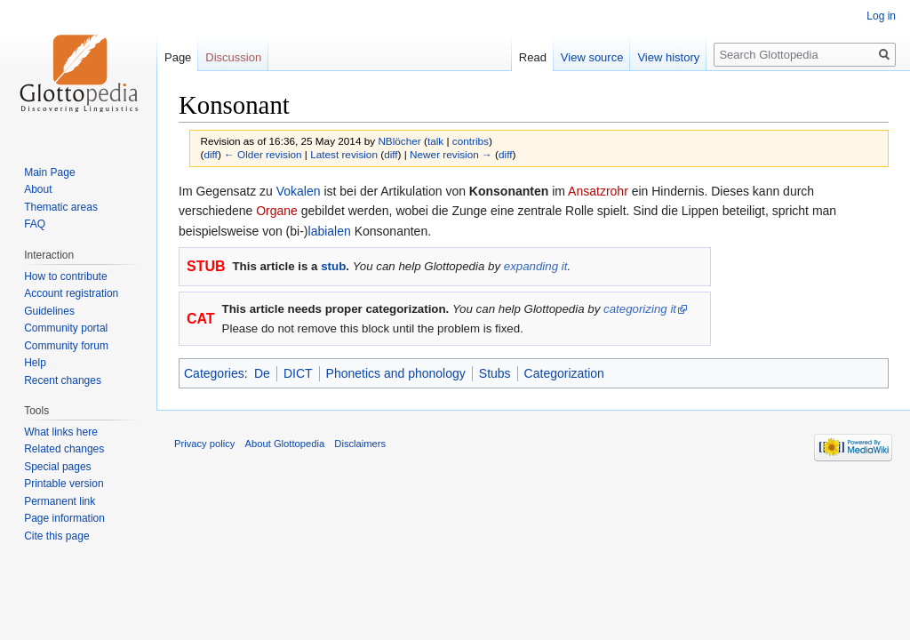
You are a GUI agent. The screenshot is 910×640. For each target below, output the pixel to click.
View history (668, 57)
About (38, 189)
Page (177, 57)
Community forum (66, 346)
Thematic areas (61, 207)
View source (592, 57)
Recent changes (62, 380)
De (262, 373)
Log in (881, 16)
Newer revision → (451, 154)
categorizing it (639, 309)
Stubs (495, 373)
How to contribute (65, 276)
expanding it (536, 266)
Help (35, 362)
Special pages (57, 466)
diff (210, 154)
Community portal (66, 328)
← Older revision (263, 154)
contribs (470, 141)
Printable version (63, 483)
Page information (64, 518)
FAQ (34, 224)
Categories (214, 373)
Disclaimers (360, 443)
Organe (277, 211)
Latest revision (344, 154)
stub (333, 266)
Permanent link (59, 501)
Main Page (49, 172)
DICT (298, 373)
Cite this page (56, 536)
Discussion (233, 57)
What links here (61, 432)
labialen (329, 231)
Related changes (64, 449)
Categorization (564, 373)
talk (435, 141)
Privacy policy (204, 443)
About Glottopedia (285, 443)
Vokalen (298, 191)
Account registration (71, 293)
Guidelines (49, 311)
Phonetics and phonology (396, 373)
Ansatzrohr (598, 191)
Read (533, 57)
